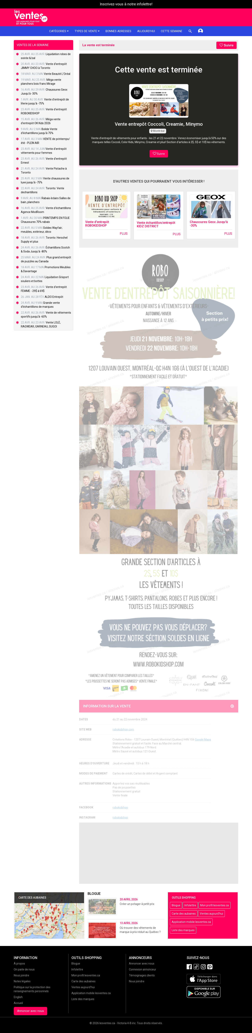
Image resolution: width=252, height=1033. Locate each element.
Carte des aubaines (184, 913)
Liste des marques (183, 930)
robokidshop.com (123, 729)
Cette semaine (171, 31)
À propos (19, 963)
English (18, 997)
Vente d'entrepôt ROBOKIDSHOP (97, 223)
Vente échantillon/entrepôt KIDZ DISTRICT (156, 224)
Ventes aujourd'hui (211, 913)
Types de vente (87, 31)
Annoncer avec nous (30, 1011)
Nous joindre (21, 975)
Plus (124, 233)
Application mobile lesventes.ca (191, 921)
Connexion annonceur (142, 969)
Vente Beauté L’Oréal (57, 73)
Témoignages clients (142, 975)
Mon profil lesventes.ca (214, 905)
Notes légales (22, 981)
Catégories (59, 31)
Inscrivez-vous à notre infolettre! (126, 4)
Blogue (176, 905)
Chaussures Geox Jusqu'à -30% (209, 223)
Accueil (18, 1003)
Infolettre (190, 905)
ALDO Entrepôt (54, 296)
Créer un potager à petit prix (137, 904)
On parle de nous (24, 969)
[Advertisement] (158, 853)
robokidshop (120, 807)
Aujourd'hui (146, 31)
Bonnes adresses (118, 31)
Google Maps (203, 739)
